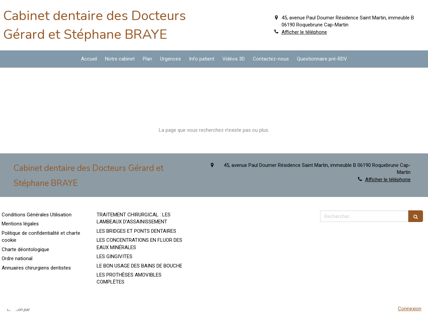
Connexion (409, 309)
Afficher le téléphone (304, 32)
